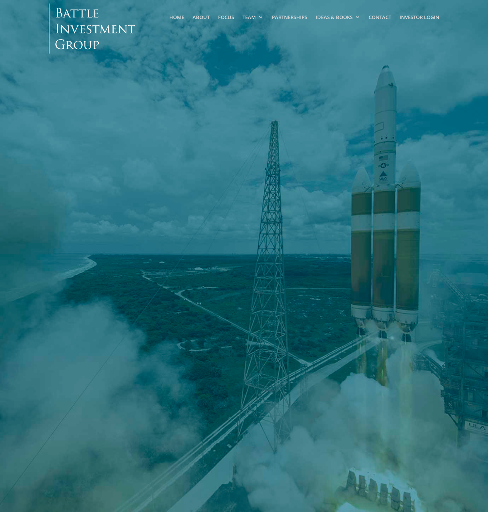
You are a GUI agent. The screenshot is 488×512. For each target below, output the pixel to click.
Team (249, 17)
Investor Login (419, 17)
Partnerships (289, 17)
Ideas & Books (334, 17)
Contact (380, 17)
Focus (226, 17)
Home (176, 17)
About (201, 17)
